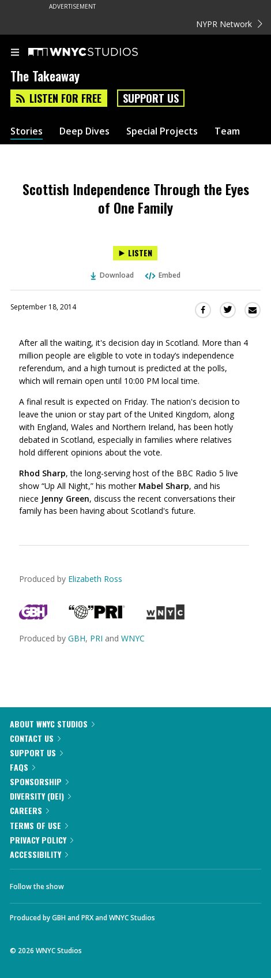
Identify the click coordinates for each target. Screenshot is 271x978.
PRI (96, 638)
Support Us (151, 98)
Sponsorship (39, 781)
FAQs (22, 767)
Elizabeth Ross (95, 578)
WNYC (133, 638)
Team (227, 131)
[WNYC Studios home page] (97, 52)
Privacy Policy (41, 840)
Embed (162, 275)
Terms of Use (39, 825)
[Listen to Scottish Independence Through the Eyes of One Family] (135, 253)
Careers (29, 810)
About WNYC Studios (52, 724)
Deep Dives (84, 131)
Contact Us (35, 738)
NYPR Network (229, 23)
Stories (26, 131)
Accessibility (39, 854)
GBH (76, 638)
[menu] (15, 53)
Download (112, 275)
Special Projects (162, 131)
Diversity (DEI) (40, 796)
